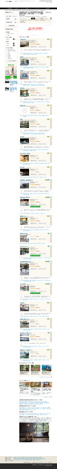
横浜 (14, 459)
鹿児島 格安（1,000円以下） (39, 53)
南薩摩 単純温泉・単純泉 (26, 193)
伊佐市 (43, 401)
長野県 (36, 457)
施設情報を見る (34, 46)
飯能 (25, 459)
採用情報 (51, 464)
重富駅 (24, 164)
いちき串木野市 (29, 401)
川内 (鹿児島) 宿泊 (34, 280)
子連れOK (44, 408)
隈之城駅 (26, 258)
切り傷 (27, 408)
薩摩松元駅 (27, 150)
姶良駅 (48, 163)
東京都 (28, 457)
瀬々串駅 (26, 360)
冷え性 (30, 407)
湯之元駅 (24, 194)
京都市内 (34, 459)
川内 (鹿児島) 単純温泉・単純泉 (27, 280)
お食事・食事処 (31, 408)
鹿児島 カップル (32, 53)
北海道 (33, 457)
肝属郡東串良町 (46, 402)
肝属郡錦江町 (21, 403)
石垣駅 (29, 360)
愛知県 (38, 457)
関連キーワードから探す (9, 460)
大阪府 (31, 457)
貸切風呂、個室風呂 (22, 408)
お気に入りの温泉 (42, 1)
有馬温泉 (20, 458)
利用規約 (48, 464)
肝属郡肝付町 (31, 403)
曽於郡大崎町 (41, 402)
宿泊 (38, 407)
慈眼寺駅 (24, 102)
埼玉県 (18, 457)
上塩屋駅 (32, 102)
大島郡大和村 (36, 403)
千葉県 (20, 457)
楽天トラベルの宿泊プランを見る (35, 206)
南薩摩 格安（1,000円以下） (46, 316)
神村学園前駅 (27, 230)
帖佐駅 (26, 164)
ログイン (47, 2)
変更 (15, 22)
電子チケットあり (24, 20)
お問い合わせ (50, 462)
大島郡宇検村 (41, 403)
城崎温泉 (23, 458)
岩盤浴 (9, 53)
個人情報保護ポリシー (35, 464)
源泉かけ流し (45, 407)
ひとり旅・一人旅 (34, 407)
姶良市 (46, 401)
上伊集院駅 (31, 150)
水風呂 (35, 408)
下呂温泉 (26, 458)
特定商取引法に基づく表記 (42, 464)
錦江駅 (29, 164)
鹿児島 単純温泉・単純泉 (26, 53)
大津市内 (37, 459)
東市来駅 (34, 150)
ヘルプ (46, 462)
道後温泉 (33, 458)
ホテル (41, 408)
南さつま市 (34, 401)
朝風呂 (20, 409)
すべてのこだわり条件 (11, 60)
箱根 (17, 458)
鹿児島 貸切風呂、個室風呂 (43, 163)
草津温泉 (15, 458)
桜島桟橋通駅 (33, 85)
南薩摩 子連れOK (40, 193)
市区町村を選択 (11, 25)
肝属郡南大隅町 (26, 403)
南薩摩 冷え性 (36, 193)
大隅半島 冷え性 (37, 213)
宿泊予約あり (36, 20)
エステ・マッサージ (33, 409)
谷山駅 (27, 102)
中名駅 (24, 360)
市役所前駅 (43, 85)
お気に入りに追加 (42, 46)
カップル (41, 407)
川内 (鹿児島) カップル (41, 280)
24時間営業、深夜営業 (12, 50)
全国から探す (14, 16)
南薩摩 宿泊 (31, 193)
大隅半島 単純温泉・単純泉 (26, 213)
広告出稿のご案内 (34, 462)
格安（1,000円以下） (22, 407)
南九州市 (40, 401)
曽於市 (23, 401)
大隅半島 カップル (42, 213)
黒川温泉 (37, 458)
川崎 (16, 459)
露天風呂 (48, 407)
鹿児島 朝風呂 (48, 101)
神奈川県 (15, 457)
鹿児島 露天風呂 (45, 53)
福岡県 (41, 457)
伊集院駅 (24, 150)
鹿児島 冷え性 (32, 149)
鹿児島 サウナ (32, 163)
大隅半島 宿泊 (33, 213)
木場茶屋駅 (29, 258)
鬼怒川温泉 (43, 458)
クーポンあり (30, 20)
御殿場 (28, 459)
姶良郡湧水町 (37, 402)
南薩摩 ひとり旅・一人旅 (38, 316)
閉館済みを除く (43, 20)
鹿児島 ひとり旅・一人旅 (33, 84)
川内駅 (24, 258)
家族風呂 (38, 408)
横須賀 (18, 459)
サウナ (27, 407)
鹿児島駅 (40, 85)
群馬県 (26, 457)
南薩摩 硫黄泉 (25, 229)
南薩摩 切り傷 (41, 229)
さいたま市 (23, 459)
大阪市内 (30, 459)
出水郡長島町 (32, 402)
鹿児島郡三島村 (21, 402)
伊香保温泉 (30, 458)
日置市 (20, 401)
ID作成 (51, 2)
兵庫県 (23, 457)
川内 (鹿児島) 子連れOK (47, 280)
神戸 (40, 459)
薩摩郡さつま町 (27, 402)
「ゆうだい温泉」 (30, 421)
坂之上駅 (29, 102)
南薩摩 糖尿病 (36, 229)
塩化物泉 (23, 409)
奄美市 (37, 401)
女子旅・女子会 (48, 408)
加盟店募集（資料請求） (27, 462)
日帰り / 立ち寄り (11, 33)
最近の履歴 (49, 1)
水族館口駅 (36, 85)
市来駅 (24, 230)
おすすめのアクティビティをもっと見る (45, 377)
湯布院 (40, 458)
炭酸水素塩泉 (27, 409)
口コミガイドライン (41, 462)
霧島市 (25, 401)
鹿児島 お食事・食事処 (41, 84)
